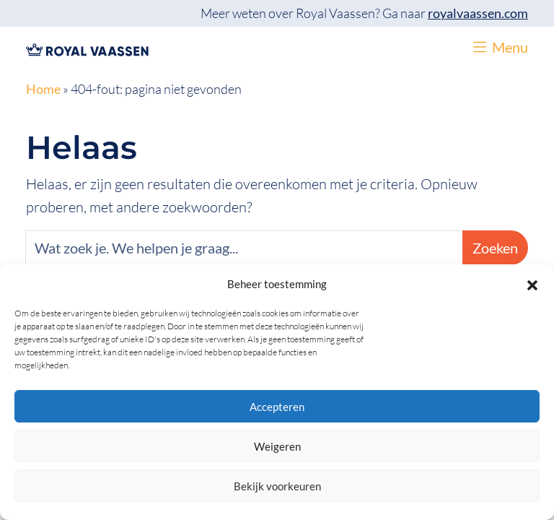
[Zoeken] (244, 247)
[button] (532, 284)
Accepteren (277, 406)
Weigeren (277, 446)
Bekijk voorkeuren (277, 486)
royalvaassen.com (478, 13)
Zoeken (495, 247)
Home (43, 89)
